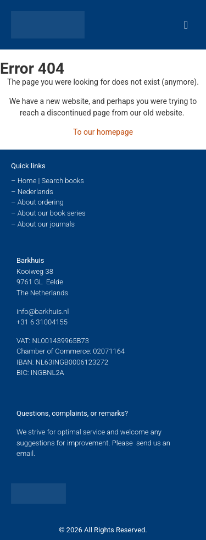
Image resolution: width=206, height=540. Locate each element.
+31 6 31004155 (42, 322)
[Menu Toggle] (186, 25)
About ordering (41, 202)
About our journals (46, 224)
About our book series (52, 213)
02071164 (109, 351)
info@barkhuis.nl (42, 311)
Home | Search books (51, 181)
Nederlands (35, 192)
